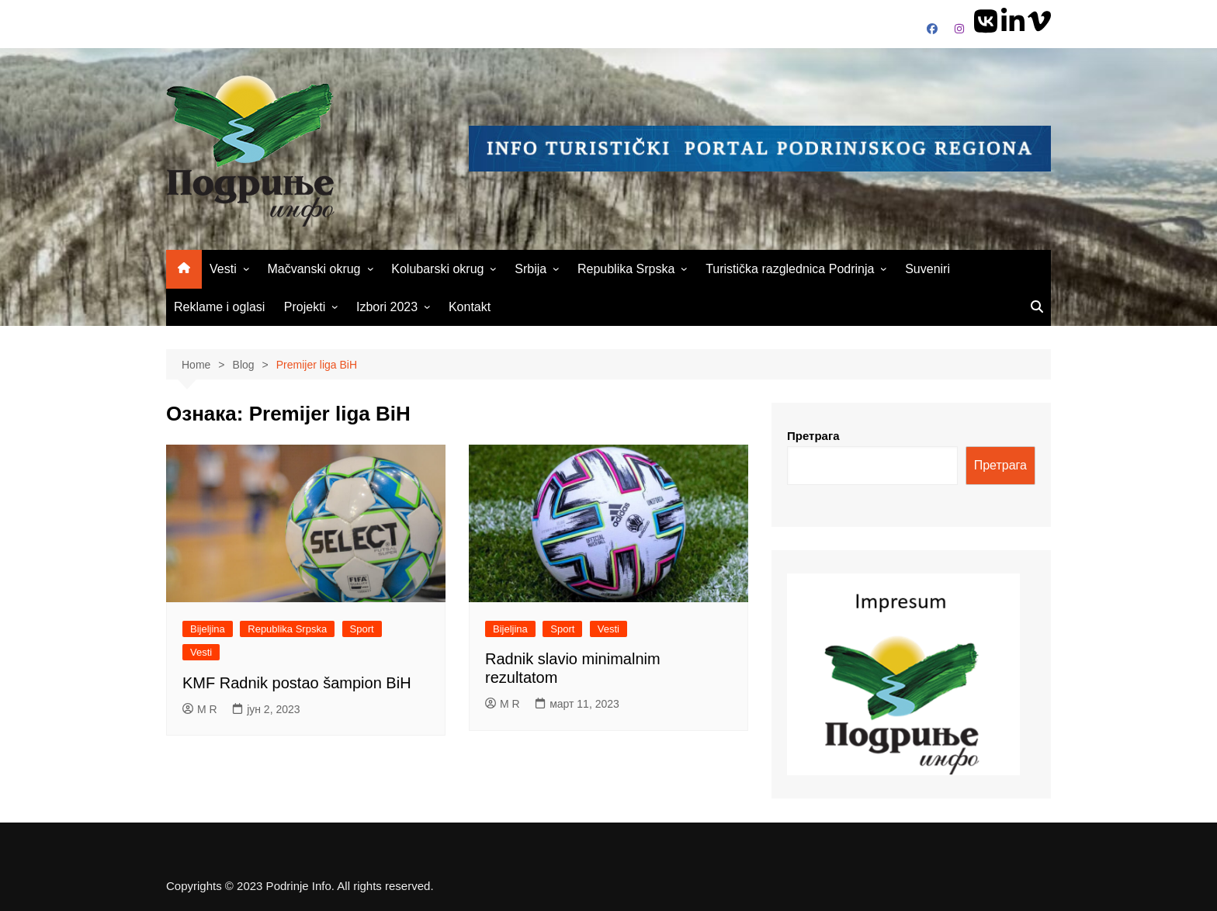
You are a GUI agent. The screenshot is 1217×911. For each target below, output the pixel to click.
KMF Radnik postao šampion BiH (296, 682)
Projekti (304, 306)
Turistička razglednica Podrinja (790, 268)
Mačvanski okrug (313, 268)
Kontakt (470, 306)
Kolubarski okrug (437, 268)
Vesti (223, 268)
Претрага (813, 435)
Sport (362, 629)
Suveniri (927, 268)
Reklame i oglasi (219, 306)
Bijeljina (207, 629)
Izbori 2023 (387, 306)
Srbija (530, 268)
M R (199, 709)
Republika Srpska (625, 268)
